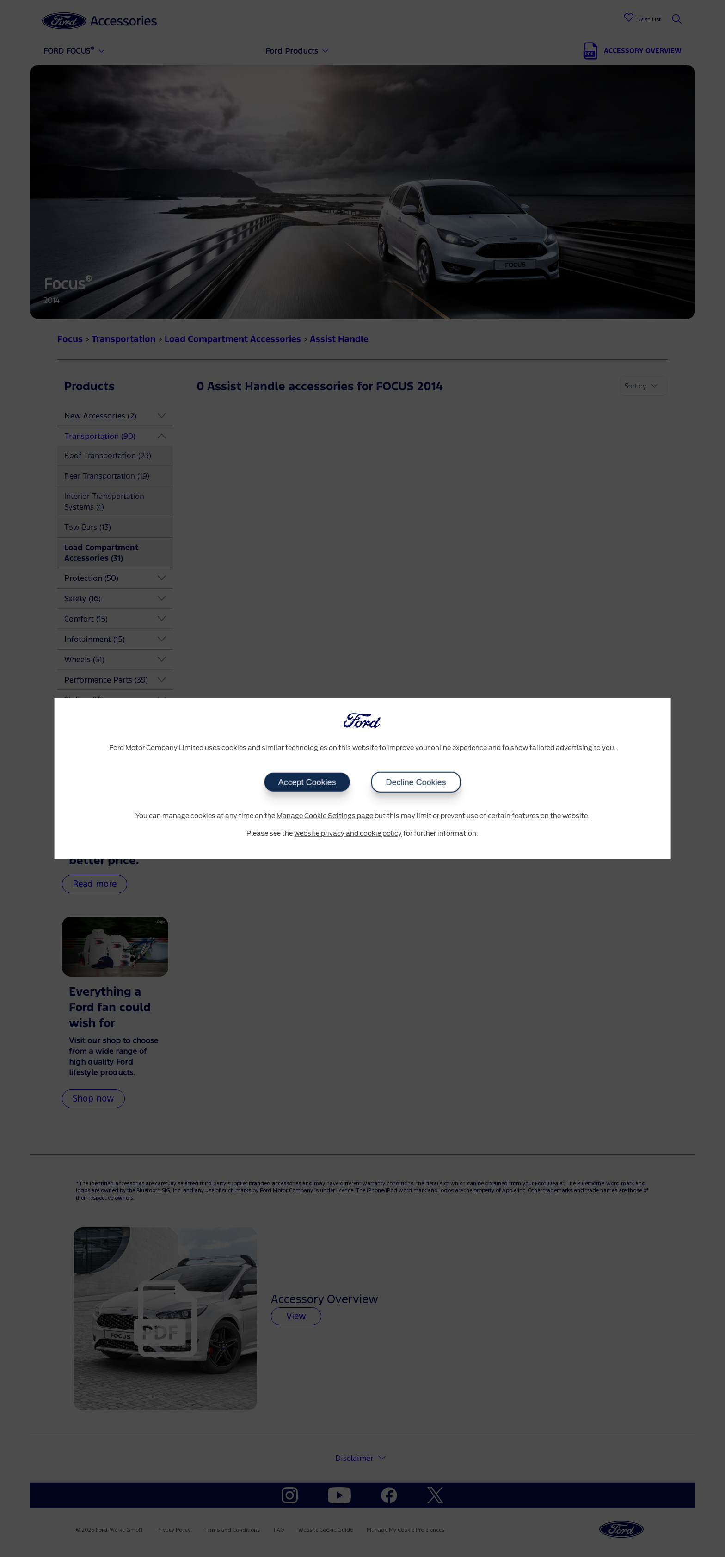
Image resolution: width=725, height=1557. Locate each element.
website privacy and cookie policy (348, 833)
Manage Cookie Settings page (324, 816)
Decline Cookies (416, 782)
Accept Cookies (307, 782)
